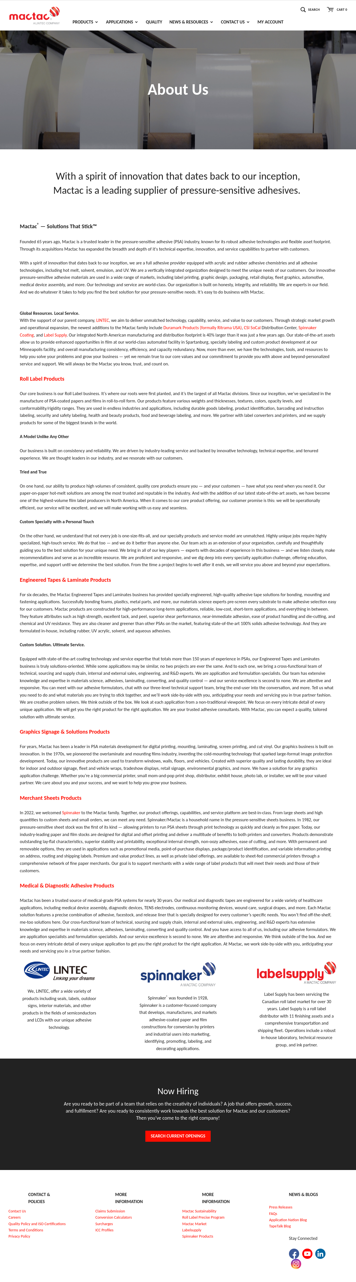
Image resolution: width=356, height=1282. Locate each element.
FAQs (273, 1213)
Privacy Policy (19, 1236)
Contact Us (17, 1211)
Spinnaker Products (197, 1236)
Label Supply (55, 335)
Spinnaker (71, 812)
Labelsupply (191, 1230)
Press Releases (280, 1207)
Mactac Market (194, 1223)
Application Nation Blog (288, 1220)
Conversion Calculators (113, 1217)
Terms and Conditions (25, 1230)
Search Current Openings (178, 1136)
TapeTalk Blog (280, 1226)
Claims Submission (110, 1211)
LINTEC (102, 320)
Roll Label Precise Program (203, 1217)
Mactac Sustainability (199, 1211)
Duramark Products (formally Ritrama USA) (202, 327)
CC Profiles (104, 1230)
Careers (14, 1217)
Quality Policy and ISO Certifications (37, 1223)
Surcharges (104, 1223)
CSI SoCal (252, 327)
